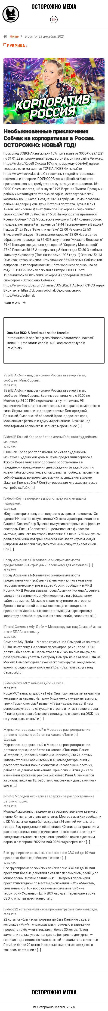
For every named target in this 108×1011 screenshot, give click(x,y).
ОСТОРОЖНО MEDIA (53, 6)
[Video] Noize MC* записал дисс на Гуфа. (33, 683)
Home (14, 36)
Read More (14, 302)
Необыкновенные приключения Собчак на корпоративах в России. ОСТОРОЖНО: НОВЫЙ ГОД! (49, 138)
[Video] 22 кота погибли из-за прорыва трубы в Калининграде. (50, 909)
